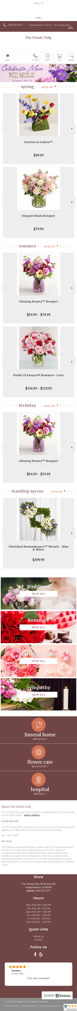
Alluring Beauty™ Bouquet (38, 301)
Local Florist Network (50, 1006)
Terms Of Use (11, 1006)
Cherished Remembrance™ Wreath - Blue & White (39, 548)
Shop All (47, 87)
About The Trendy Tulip (16, 806)
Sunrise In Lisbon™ (38, 142)
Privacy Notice (29, 1006)
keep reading (31, 815)
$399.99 (38, 559)
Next (72, 128)
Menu (7, 60)
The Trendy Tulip (39, 37)
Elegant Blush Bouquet (38, 215)
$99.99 (39, 155)
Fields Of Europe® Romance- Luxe (38, 375)
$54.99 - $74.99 (38, 314)
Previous (4, 128)
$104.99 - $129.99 (38, 388)
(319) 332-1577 (15, 24)
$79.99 (39, 229)
